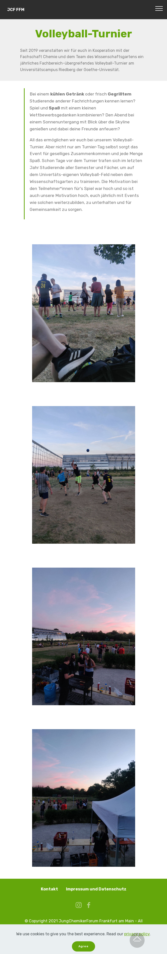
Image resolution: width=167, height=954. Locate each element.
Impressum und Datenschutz (96, 889)
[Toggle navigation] (159, 8)
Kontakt (49, 889)
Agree (83, 946)
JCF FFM (15, 9)
